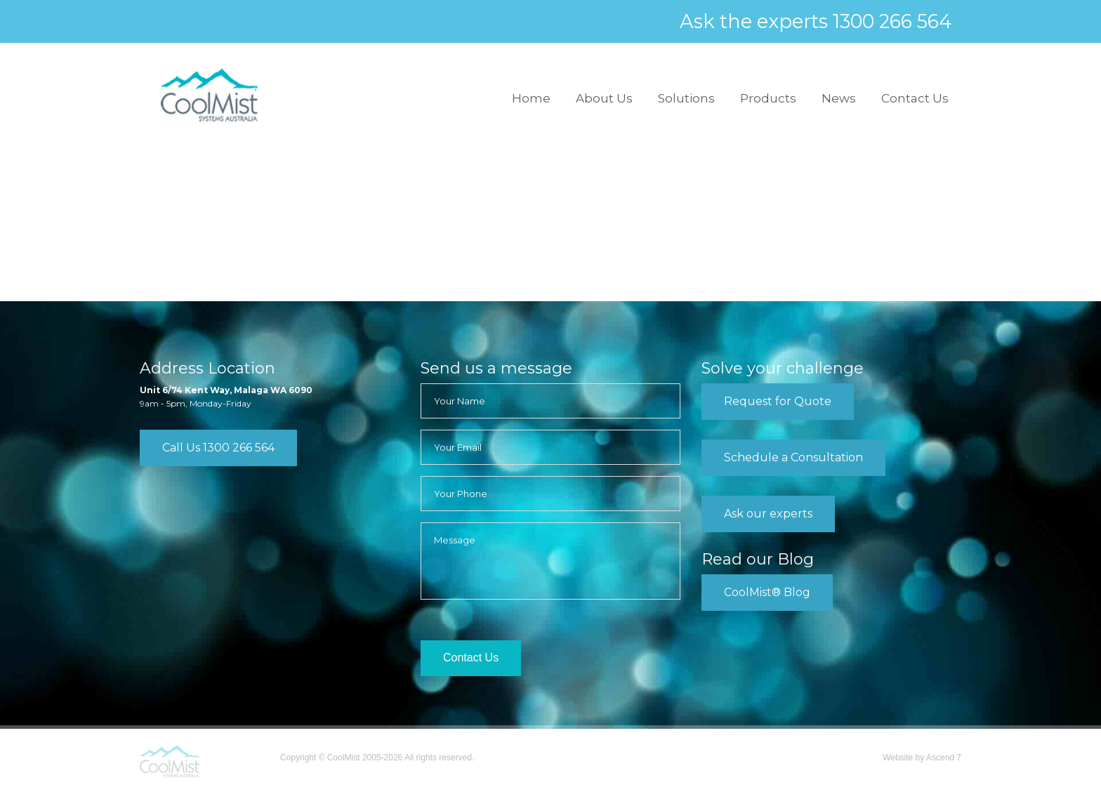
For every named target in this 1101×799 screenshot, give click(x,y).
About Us (604, 98)
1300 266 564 (892, 22)
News (839, 98)
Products (768, 98)
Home (531, 98)
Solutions (686, 98)
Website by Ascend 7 (922, 757)
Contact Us (915, 98)
